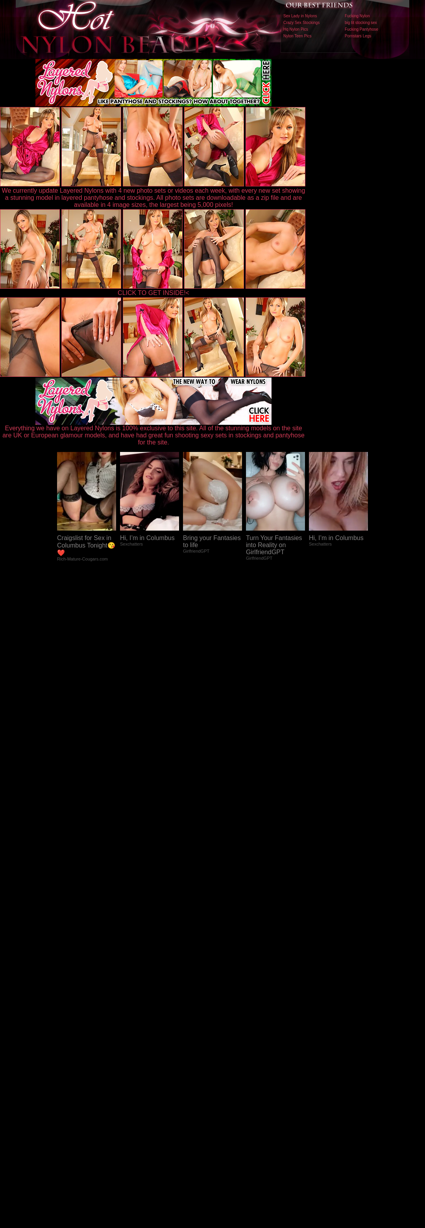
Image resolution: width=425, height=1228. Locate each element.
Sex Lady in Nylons (300, 16)
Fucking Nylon (357, 16)
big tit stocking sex (361, 22)
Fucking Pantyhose (361, 29)
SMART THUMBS (226, 1064)
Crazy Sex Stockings (301, 22)
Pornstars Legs (358, 36)
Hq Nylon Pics (295, 29)
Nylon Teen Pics (297, 36)
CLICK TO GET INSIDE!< (153, 292)
